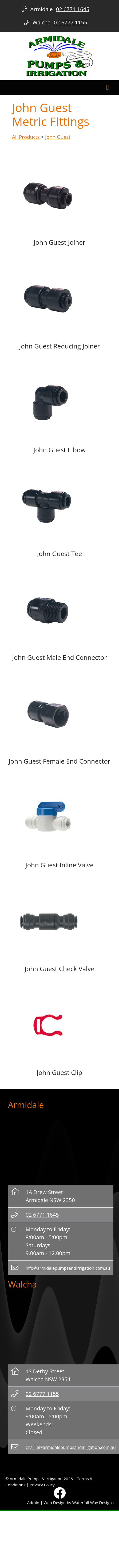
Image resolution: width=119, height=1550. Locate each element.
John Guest (57, 137)
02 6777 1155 (42, 1393)
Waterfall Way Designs (93, 1502)
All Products (26, 137)
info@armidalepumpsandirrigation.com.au (68, 1268)
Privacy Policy (42, 1484)
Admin (33, 1502)
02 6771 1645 (42, 1214)
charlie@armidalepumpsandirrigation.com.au (71, 1447)
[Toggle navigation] (107, 87)
